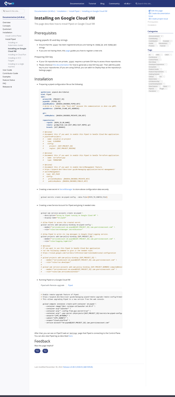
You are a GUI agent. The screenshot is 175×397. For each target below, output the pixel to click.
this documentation (61, 65)
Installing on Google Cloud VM (94, 11)
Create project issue (158, 19)
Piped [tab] (70, 285)
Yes (37, 351)
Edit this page (156, 10)
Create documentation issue (159, 14)
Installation (152, 25)
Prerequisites (153, 22)
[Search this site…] (151, 3)
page (68, 50)
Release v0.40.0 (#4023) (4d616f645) (78, 367)
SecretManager (66, 189)
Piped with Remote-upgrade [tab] (52, 285)
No (45, 351)
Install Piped (74, 11)
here (71, 336)
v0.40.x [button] (127, 3)
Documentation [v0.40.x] (44, 11)
